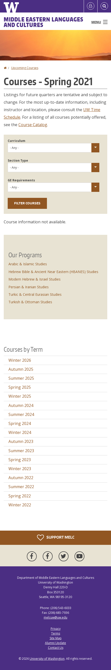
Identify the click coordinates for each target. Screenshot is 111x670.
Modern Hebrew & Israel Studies (34, 279)
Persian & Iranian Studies (28, 287)
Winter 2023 (19, 468)
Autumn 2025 (20, 369)
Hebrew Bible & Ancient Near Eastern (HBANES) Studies (53, 271)
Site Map (56, 638)
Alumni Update (55, 643)
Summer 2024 (21, 414)
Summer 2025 (21, 378)
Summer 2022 (21, 486)
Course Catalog (32, 124)
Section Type (18, 160)
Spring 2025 (19, 387)
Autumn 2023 (20, 441)
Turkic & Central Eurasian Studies (35, 294)
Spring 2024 (19, 423)
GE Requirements (21, 180)
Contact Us (55, 648)
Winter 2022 (19, 505)
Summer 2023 (21, 450)
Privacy (56, 629)
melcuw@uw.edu (55, 617)
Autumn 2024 (20, 405)
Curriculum (16, 141)
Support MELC (55, 537)
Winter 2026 (19, 360)
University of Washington (47, 659)
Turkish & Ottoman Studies (30, 302)
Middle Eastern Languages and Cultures (43, 21)
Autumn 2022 (20, 477)
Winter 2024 (19, 432)
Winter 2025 (19, 396)
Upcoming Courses (24, 68)
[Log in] (90, 6)
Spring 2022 (19, 496)
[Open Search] (104, 6)
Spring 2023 (19, 459)
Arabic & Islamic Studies (27, 264)
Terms (55, 633)
